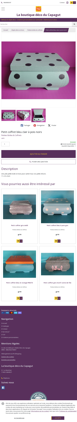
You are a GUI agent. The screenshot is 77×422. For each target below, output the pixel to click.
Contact (62, 2)
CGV (3, 335)
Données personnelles (8, 360)
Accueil (6, 30)
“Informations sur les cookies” (40, 411)
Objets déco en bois (17, 30)
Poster (52, 125)
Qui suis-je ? (5, 332)
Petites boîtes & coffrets (34, 30)
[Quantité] (5, 144)
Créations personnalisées (9, 337)
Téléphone (5, 378)
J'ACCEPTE (58, 418)
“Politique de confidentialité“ (68, 411)
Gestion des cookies (7, 357)
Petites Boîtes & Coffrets (11, 135)
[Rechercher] (74, 24)
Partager (25, 125)
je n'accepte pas (19, 418)
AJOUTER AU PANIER (38, 154)
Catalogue (5, 326)
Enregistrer (39, 125)
